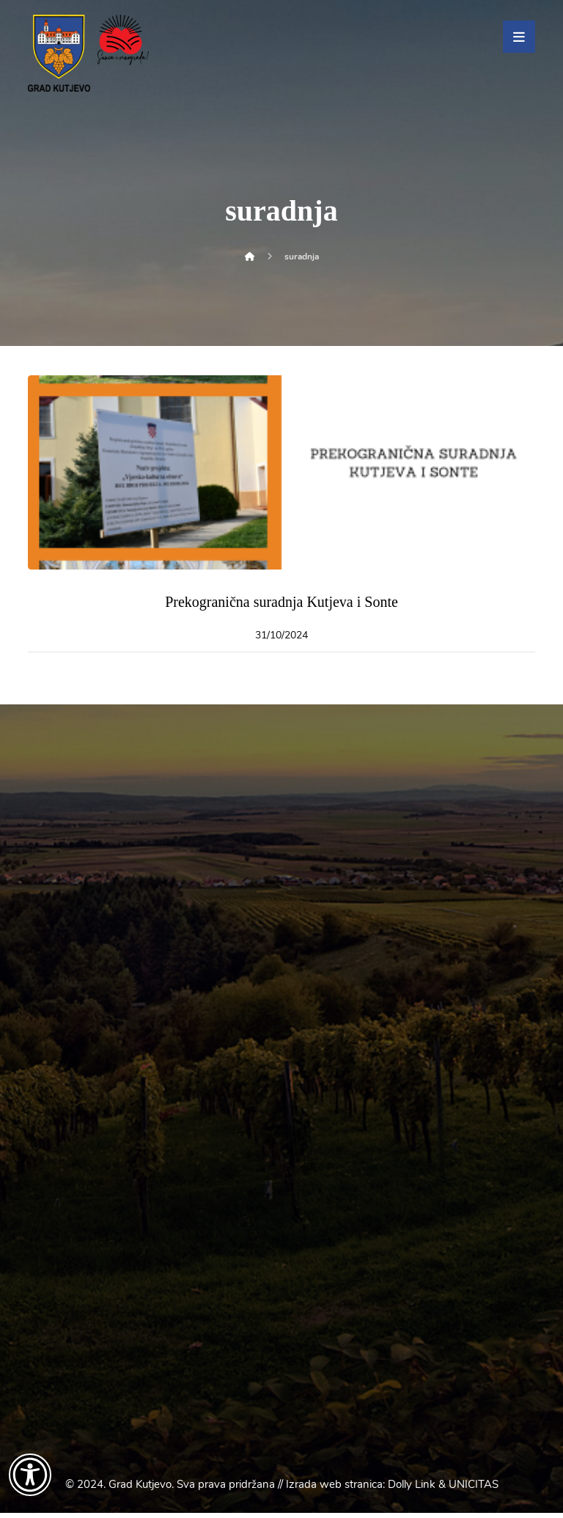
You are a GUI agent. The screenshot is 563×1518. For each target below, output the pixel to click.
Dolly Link (411, 1489)
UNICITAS (473, 1489)
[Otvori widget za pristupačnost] (30, 1474)
